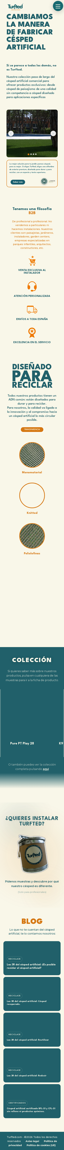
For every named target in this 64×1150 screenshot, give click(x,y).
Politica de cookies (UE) (41, 1145)
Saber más (18, 182)
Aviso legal (32, 1141)
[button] (58, 6)
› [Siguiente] (53, 133)
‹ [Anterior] (10, 133)
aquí (46, 769)
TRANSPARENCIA (32, 430)
